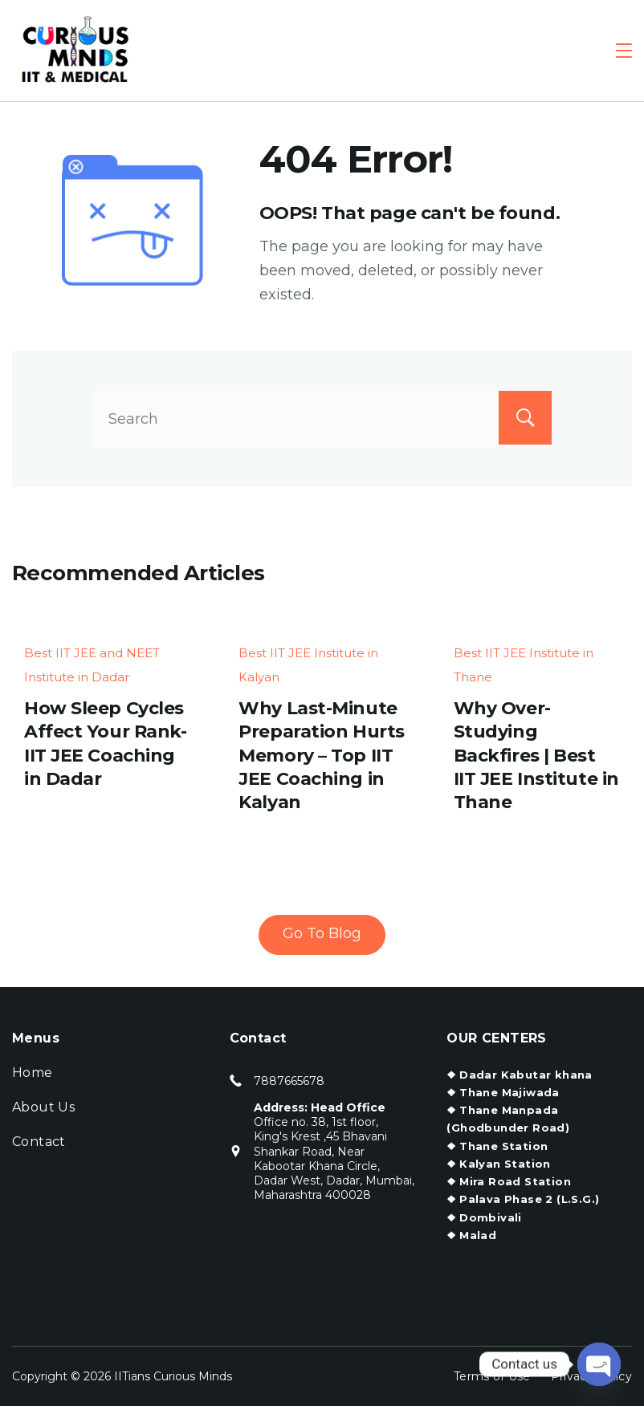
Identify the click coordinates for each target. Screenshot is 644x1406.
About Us (43, 1107)
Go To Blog (322, 933)
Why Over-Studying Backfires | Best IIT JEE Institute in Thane (536, 755)
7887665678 (289, 1081)
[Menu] (624, 51)
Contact (39, 1141)
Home (32, 1072)
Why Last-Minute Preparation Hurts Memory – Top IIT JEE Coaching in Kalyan (321, 755)
